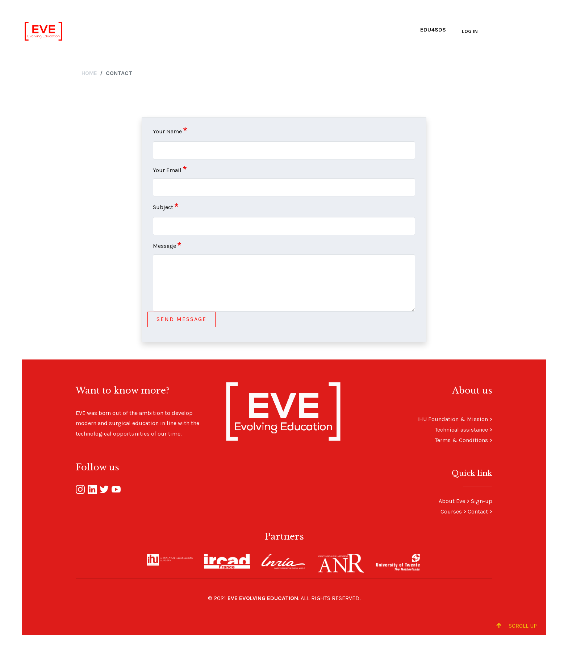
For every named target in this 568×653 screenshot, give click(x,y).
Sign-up (481, 501)
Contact (478, 511)
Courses (451, 511)
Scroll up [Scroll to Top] (516, 625)
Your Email (167, 170)
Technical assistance (461, 429)
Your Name (167, 131)
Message (164, 245)
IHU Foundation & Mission (452, 419)
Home (89, 73)
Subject (163, 207)
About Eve (452, 501)
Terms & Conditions (461, 440)
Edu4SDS (433, 29)
